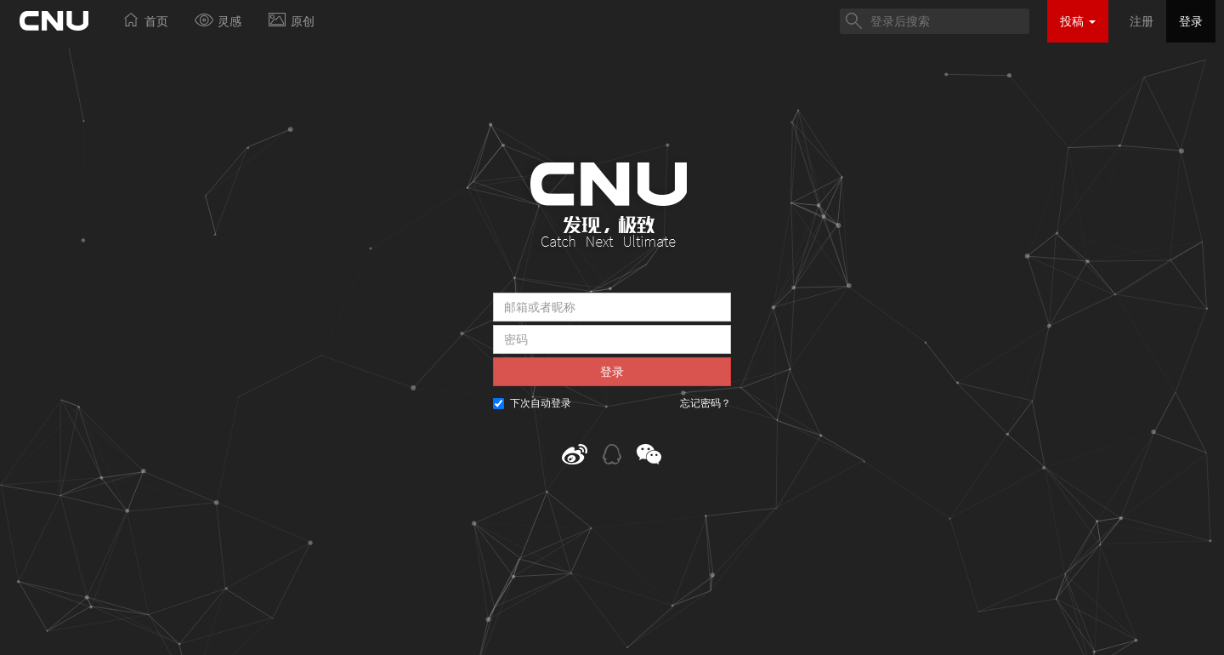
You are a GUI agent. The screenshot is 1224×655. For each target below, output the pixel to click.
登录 (1191, 21)
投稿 (1078, 21)
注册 (1141, 21)
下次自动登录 (532, 403)
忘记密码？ (705, 403)
